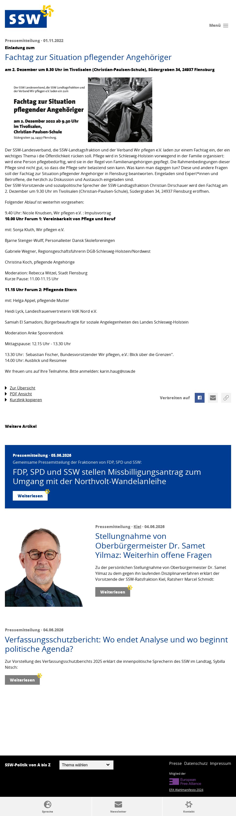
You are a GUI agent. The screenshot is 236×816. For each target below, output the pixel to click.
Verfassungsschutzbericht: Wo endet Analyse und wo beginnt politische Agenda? (116, 644)
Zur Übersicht (20, 388)
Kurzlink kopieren (23, 400)
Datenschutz (196, 763)
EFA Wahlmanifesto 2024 (186, 790)
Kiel (137, 526)
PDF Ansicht (18, 394)
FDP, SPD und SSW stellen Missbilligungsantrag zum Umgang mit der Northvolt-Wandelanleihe (107, 476)
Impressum (220, 763)
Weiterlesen (33, 495)
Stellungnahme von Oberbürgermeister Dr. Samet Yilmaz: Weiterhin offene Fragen (153, 545)
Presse (175, 763)
